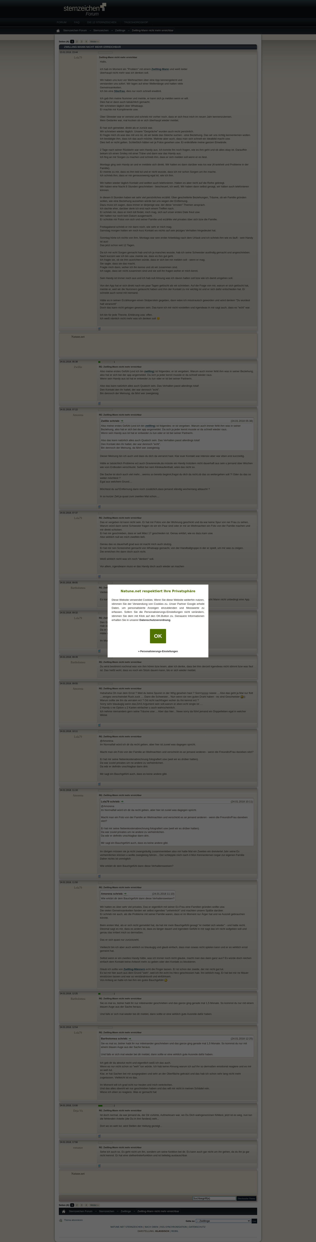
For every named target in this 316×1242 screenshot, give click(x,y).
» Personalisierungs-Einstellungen (158, 651)
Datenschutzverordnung (154, 620)
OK (158, 636)
